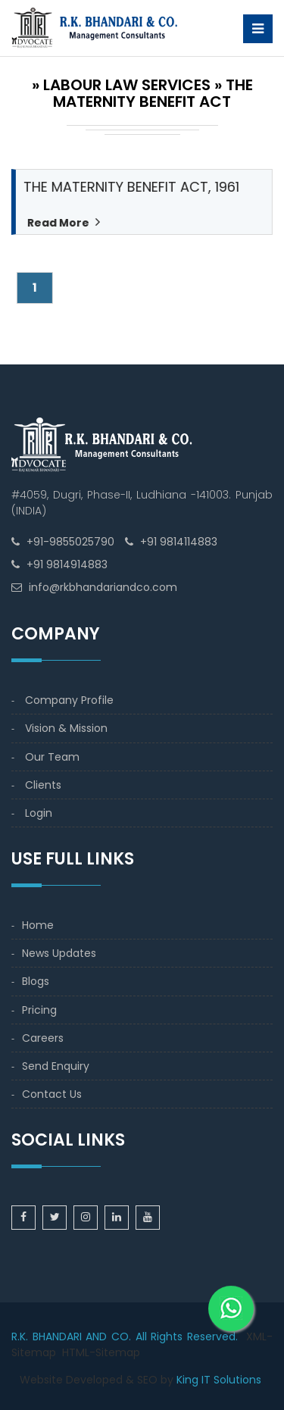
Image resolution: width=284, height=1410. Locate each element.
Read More (58, 222)
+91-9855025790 (70, 541)
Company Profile (69, 700)
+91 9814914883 (67, 564)
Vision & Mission (66, 728)
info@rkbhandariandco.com (103, 587)
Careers (43, 1038)
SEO (147, 1379)
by (167, 1379)
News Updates (59, 953)
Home (38, 925)
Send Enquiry (55, 1066)
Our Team (52, 756)
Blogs (35, 981)
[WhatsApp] (231, 1297)
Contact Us (52, 1094)
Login (38, 813)
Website (41, 1379)
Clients (43, 785)
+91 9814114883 (178, 541)
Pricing (39, 1010)
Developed (94, 1379)
